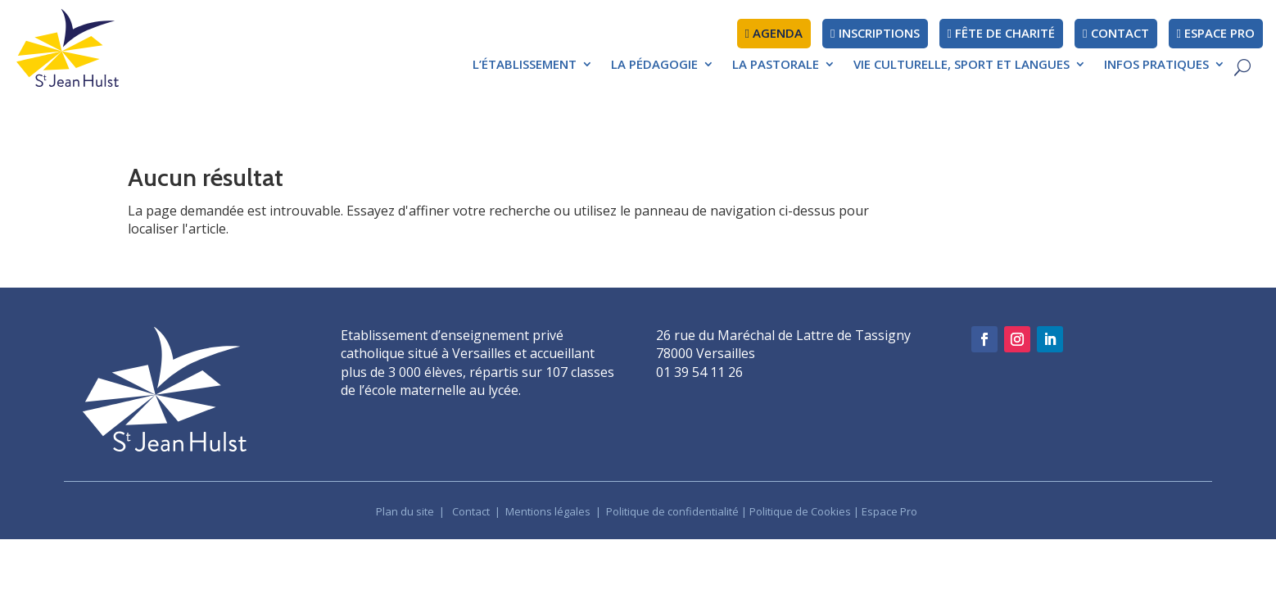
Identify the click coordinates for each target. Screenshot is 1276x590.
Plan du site (405, 511)
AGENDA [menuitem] (774, 33)
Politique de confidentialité (672, 511)
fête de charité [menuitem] (1001, 33)
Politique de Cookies (800, 511)
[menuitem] (533, 68)
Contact (471, 511)
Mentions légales (549, 511)
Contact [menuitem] (1115, 33)
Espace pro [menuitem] (1216, 33)
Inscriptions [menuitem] (874, 33)
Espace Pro (889, 511)
